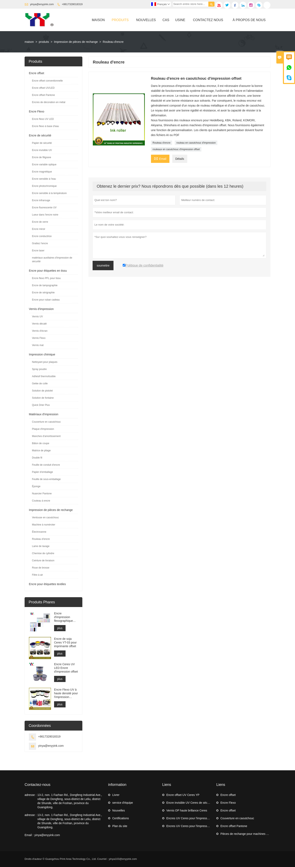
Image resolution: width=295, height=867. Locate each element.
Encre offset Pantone (43, 95)
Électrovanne (39, 531)
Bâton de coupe (40, 443)
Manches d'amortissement (46, 436)
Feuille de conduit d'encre (46, 464)
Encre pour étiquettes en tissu (48, 270)
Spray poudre (39, 369)
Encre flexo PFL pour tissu (46, 278)
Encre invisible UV (42, 150)
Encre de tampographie (45, 285)
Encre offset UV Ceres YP (182, 795)
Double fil (37, 457)
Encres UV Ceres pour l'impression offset (192, 818)
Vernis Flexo (38, 338)
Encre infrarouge (41, 200)
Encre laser (38, 250)
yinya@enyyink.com (42, 4)
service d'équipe (122, 802)
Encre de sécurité (40, 135)
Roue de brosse (40, 567)
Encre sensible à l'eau (44, 178)
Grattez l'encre (40, 243)
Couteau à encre (41, 500)
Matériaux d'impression (43, 414)
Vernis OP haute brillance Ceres (186, 810)
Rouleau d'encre (161, 142)
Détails (179, 158)
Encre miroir (38, 229)
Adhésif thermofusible (44, 376)
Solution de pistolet (42, 390)
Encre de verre (40, 221)
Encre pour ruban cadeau (46, 299)
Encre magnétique (42, 171)
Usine (180, 20)
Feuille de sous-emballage (46, 479)
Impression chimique (42, 354)
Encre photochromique (44, 186)
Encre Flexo (36, 111)
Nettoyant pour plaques (44, 362)
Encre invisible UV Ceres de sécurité (189, 802)
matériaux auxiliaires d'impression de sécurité (52, 259)
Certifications (120, 818)
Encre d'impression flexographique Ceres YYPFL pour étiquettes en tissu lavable (66, 617)
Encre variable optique (44, 164)
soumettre (103, 265)
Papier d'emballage (42, 472)
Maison (98, 20)
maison (29, 41)
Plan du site (119, 826)
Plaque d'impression (43, 429)
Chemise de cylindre (43, 553)
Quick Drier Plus (41, 405)
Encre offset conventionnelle (47, 80)
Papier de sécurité (42, 143)
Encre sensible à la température (49, 193)
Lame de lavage (40, 546)
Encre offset (36, 73)
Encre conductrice (42, 236)
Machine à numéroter (43, 524)
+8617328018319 (72, 4)
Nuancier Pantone (42, 493)
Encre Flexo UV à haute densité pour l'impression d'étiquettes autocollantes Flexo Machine (66, 693)
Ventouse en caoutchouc (45, 517)
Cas (165, 20)
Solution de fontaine (43, 397)
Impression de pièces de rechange (76, 41)
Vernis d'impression (41, 309)
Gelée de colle (40, 383)
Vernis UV (37, 316)
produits (44, 41)
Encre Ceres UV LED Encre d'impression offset (66, 668)
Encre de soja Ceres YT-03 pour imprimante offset (65, 642)
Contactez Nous (208, 20)
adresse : (30, 795)
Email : (29, 835)
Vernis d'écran (40, 330)
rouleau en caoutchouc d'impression (196, 142)
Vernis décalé (39, 323)
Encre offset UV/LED (43, 87)
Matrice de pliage (41, 450)
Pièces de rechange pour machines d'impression (251, 833)
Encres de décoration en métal (48, 102)
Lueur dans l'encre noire (45, 214)
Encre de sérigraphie (43, 292)
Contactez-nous (37, 785)
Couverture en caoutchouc (46, 421)
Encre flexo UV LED (43, 119)
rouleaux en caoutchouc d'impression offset (176, 149)
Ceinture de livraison (43, 560)
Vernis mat (38, 345)
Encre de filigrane (41, 157)
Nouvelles (146, 20)
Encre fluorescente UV (44, 207)
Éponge (36, 486)
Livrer (115, 795)
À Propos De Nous (249, 20)
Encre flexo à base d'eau (45, 126)
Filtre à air (37, 574)
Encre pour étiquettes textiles (47, 584)
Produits (120, 20)
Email (160, 158)
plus (59, 628)
